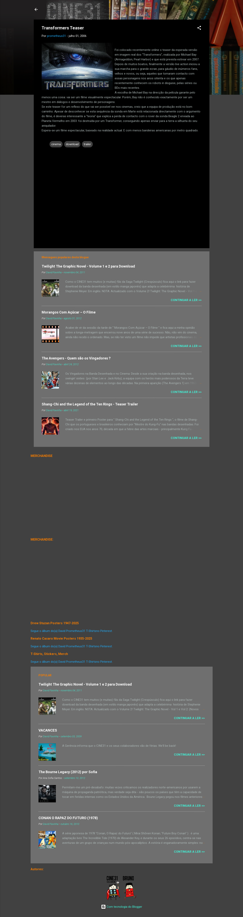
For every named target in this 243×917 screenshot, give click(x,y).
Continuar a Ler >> (186, 300)
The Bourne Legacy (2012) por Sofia (67, 772)
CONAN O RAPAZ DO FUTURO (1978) (68, 818)
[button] (199, 28)
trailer (87, 144)
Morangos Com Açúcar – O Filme (69, 312)
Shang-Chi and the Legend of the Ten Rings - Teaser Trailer (90, 404)
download (72, 144)
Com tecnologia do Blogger (121, 907)
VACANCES (47, 730)
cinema (56, 144)
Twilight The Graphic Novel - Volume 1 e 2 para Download (88, 266)
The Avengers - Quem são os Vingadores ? (76, 358)
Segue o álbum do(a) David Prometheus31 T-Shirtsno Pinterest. (72, 631)
